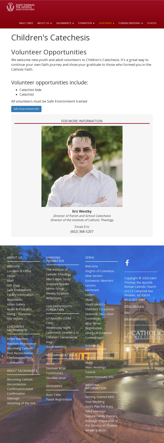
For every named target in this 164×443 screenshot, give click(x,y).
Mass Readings (95, 367)
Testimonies (54, 373)
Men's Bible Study (58, 279)
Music (89, 300)
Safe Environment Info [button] (26, 109)
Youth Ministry (56, 347)
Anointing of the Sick (21, 403)
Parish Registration (59, 399)
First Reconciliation (20, 353)
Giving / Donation (19, 314)
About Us (44, 23)
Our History (15, 318)
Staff (10, 281)
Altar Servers (94, 276)
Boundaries (15, 300)
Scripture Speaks (57, 284)
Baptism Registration (21, 343)
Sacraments (65, 23)
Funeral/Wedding (131, 23)
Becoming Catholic (20, 348)
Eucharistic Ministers (99, 281)
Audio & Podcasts (19, 309)
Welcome (13, 266)
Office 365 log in (134, 306)
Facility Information (20, 295)
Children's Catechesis (99, 309)
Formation (86, 23)
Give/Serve (106, 23)
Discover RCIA (55, 368)
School (152, 23)
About (50, 363)
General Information (99, 358)
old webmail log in (135, 319)
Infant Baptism (17, 339)
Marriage (13, 398)
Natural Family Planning (101, 416)
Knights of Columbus (99, 271)
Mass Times (26, 23)
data (127, 312)
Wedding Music (95, 430)
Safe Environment (19, 290)
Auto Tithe (53, 395)
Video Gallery (16, 304)
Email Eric (82, 226)
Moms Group (55, 288)
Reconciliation (16, 384)
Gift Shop (13, 285)
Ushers (90, 295)
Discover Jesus (56, 378)
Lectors (90, 285)
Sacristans (92, 290)
